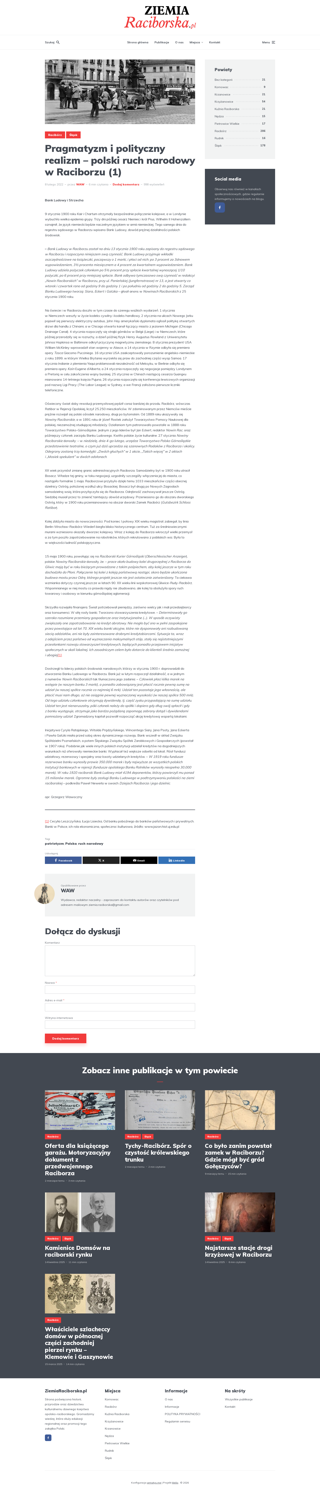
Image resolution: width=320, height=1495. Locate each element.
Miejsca (195, 42)
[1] (60, 655)
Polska (71, 843)
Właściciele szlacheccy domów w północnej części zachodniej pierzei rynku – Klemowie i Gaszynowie (79, 1343)
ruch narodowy (90, 843)
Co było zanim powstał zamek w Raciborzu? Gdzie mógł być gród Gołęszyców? (238, 1156)
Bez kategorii (223, 80)
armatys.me (154, 1482)
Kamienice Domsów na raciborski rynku (77, 1251)
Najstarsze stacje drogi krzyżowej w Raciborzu (238, 1251)
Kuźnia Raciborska (227, 109)
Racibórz (55, 135)
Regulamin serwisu (177, 1421)
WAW (80, 184)
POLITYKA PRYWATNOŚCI (182, 1414)
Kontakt (214, 42)
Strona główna (137, 42)
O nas (179, 42)
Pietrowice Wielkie (227, 124)
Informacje (172, 1407)
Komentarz (52, 942)
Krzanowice (222, 94)
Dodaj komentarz (126, 184)
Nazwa (51, 983)
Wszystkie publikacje (239, 1399)
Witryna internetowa (59, 1018)
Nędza (219, 116)
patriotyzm (54, 843)
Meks (175, 1482)
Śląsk (73, 135)
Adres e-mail (54, 1000)
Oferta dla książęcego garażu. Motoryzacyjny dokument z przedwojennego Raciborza (78, 1159)
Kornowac (221, 87)
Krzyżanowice (224, 101)
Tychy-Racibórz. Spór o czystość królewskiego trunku (158, 1152)
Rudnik (219, 138)
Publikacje (161, 42)
